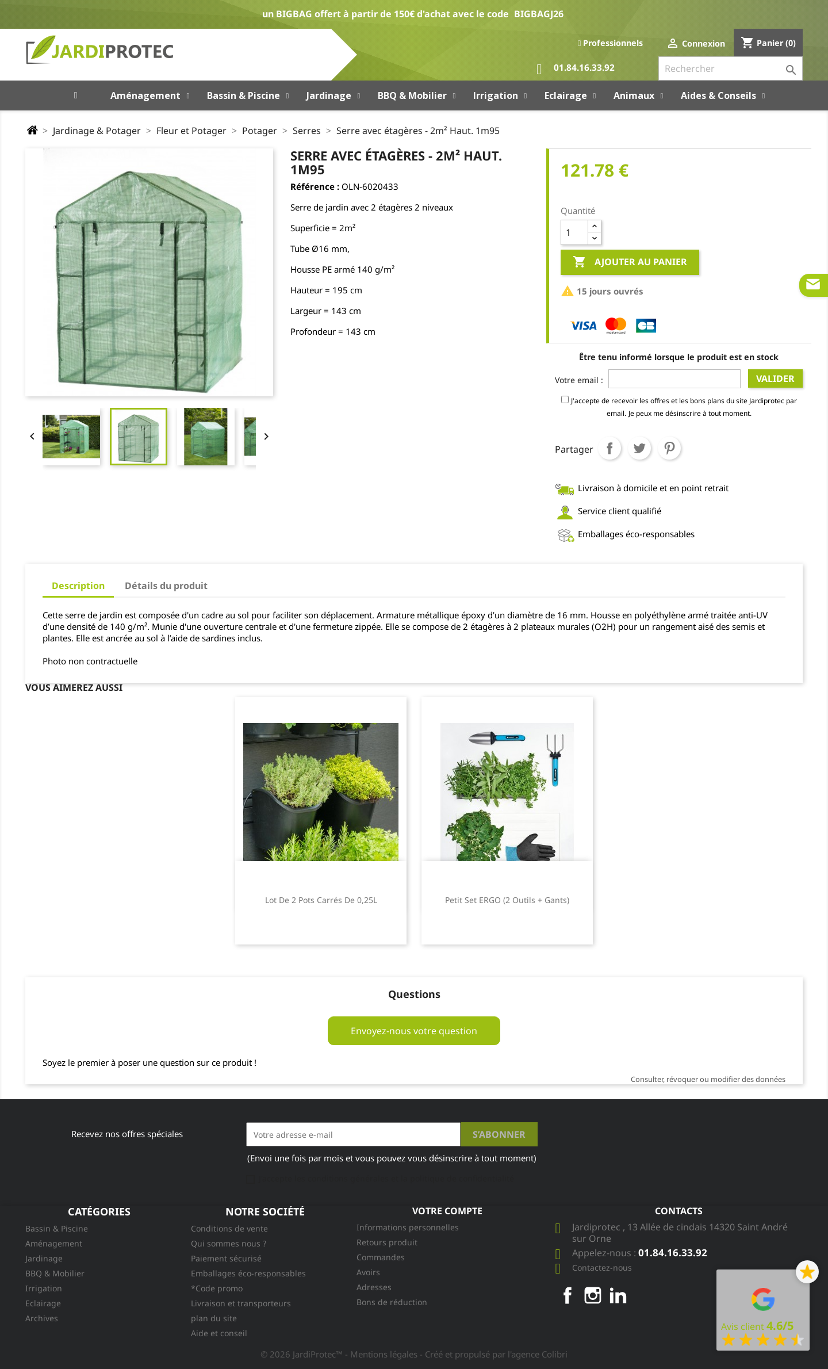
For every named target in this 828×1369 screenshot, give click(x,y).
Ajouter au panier (630, 262)
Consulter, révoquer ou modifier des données (708, 1079)
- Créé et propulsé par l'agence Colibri (494, 1354)
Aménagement (53, 1243)
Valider (775, 378)
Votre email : (579, 379)
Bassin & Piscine (56, 1228)
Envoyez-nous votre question (414, 1030)
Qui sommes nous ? (228, 1243)
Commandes (380, 1257)
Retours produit (386, 1242)
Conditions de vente (229, 1228)
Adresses (374, 1287)
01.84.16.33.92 (575, 69)
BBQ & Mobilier (55, 1273)
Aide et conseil (219, 1333)
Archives (41, 1318)
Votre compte (447, 1210)
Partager (609, 448)
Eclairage (43, 1303)
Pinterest (669, 448)
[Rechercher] (730, 68)
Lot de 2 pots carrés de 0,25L (321, 899)
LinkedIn (618, 1295)
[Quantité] (574, 232)
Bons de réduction (391, 1302)
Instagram (592, 1295)
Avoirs (368, 1272)
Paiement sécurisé (226, 1258)
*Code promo (217, 1288)
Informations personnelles (407, 1227)
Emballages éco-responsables (248, 1273)
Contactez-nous (602, 1267)
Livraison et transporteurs (241, 1303)
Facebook (567, 1295)
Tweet (639, 448)
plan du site (214, 1318)
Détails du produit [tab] (166, 585)
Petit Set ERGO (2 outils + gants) (507, 899)
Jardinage (44, 1258)
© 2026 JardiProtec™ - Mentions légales (340, 1354)
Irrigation (43, 1288)
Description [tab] (78, 585)
